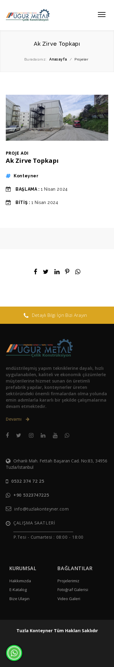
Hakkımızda (20, 580)
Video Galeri (68, 598)
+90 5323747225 (31, 495)
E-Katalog (18, 589)
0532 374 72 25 (27, 481)
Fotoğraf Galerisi (72, 589)
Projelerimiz (68, 580)
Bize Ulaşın (19, 598)
